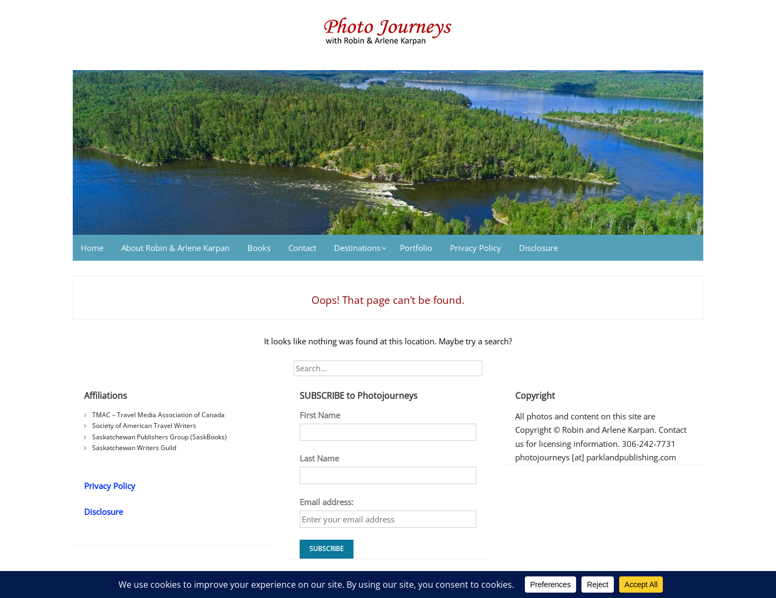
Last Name (319, 458)
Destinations (357, 247)
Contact (302, 247)
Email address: (327, 502)
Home (92, 247)
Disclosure (538, 247)
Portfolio (416, 247)
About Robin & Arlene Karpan (175, 247)
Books (259, 247)
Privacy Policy (475, 247)
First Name (320, 415)
